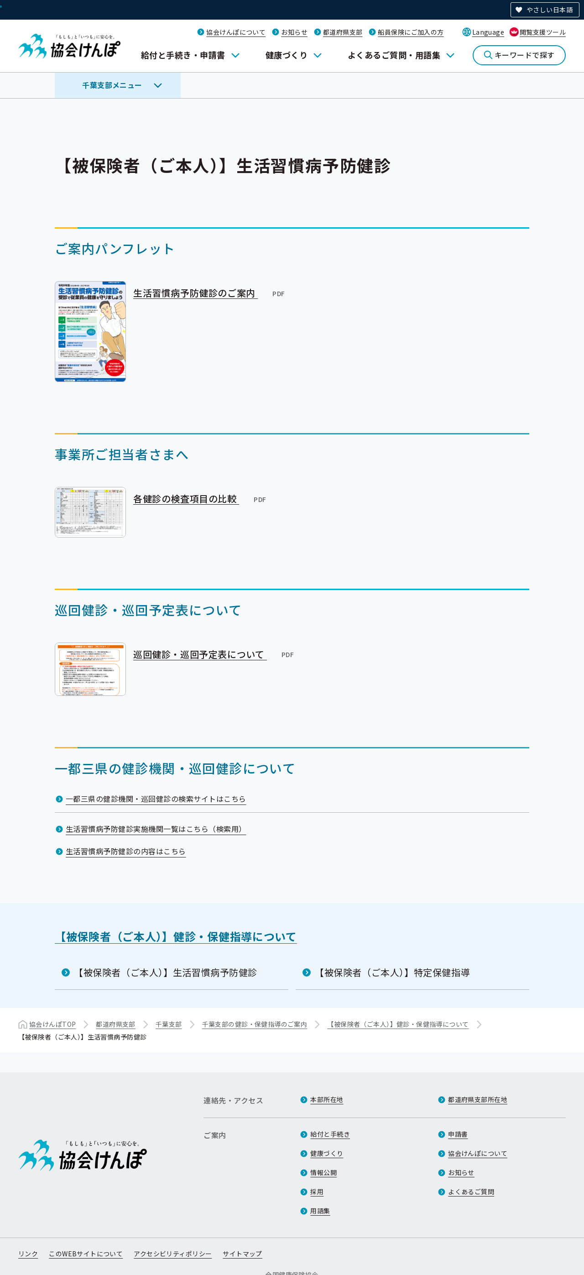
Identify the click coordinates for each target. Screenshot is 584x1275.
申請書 (458, 1134)
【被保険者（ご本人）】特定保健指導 (392, 972)
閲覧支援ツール (543, 32)
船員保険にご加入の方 (410, 32)
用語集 (320, 1210)
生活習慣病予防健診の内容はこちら (126, 851)
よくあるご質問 (471, 1191)
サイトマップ (242, 1253)
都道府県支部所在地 (477, 1099)
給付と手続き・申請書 (183, 55)
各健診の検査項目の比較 (200, 498)
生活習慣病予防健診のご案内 (209, 292)
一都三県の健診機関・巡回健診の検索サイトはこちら (156, 798)
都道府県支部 (343, 32)
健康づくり (287, 55)
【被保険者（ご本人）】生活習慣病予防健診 (165, 972)
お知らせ (294, 32)
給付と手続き (330, 1134)
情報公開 (323, 1172)
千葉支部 (169, 1024)
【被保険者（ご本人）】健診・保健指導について (176, 936)
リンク (28, 1253)
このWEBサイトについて (86, 1253)
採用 (316, 1191)
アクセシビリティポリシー (173, 1253)
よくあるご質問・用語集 (394, 55)
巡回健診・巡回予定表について (214, 653)
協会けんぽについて (236, 32)
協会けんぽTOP (52, 1024)
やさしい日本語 (550, 9)
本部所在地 (326, 1099)
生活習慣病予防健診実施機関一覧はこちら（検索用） (156, 828)
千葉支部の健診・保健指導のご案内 (255, 1024)
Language (488, 32)
